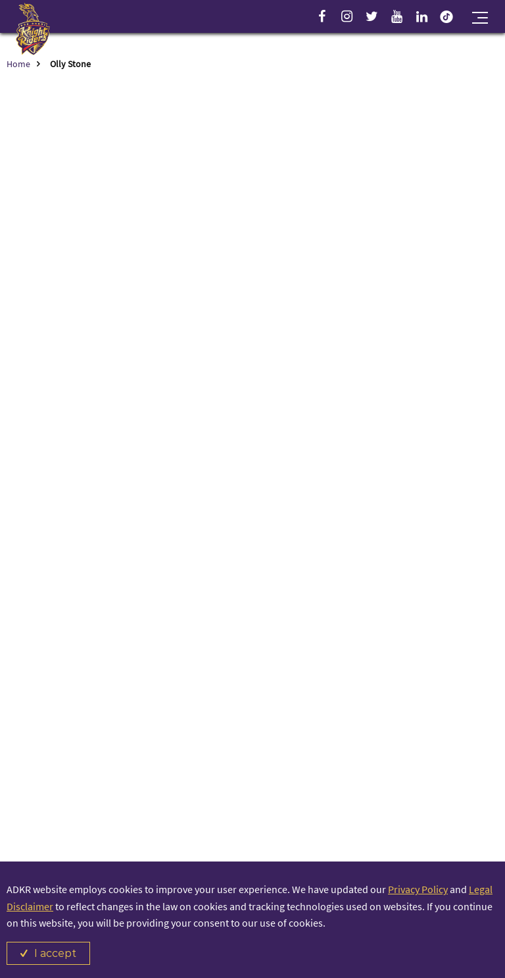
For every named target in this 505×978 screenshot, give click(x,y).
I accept (55, 953)
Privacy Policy (418, 889)
